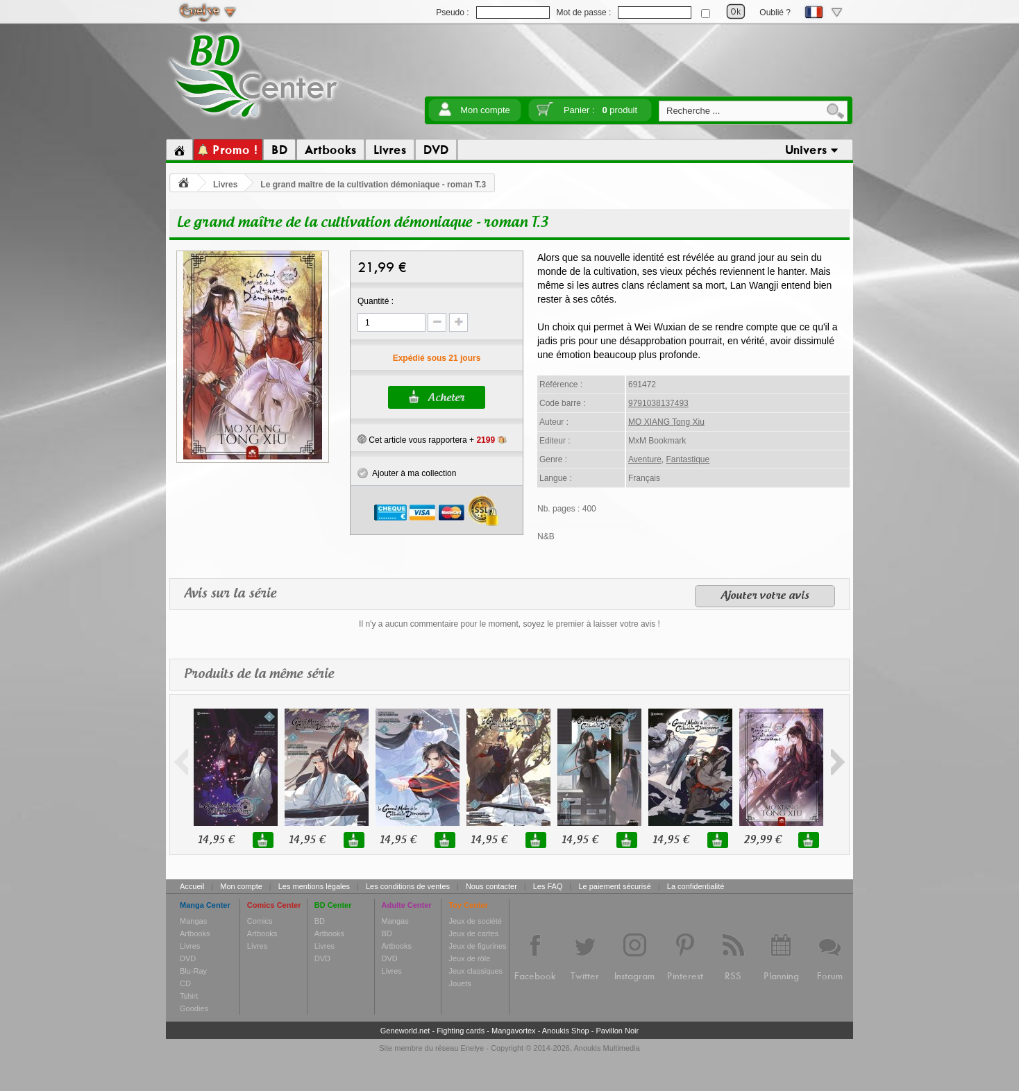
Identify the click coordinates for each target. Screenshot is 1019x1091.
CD (185, 983)
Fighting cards (461, 1030)
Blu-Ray (193, 971)
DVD (188, 958)
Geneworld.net (405, 1030)
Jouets (459, 983)
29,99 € (762, 840)
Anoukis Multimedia (606, 1048)
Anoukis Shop (565, 1030)
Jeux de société (474, 921)
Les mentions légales (314, 886)
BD (319, 921)
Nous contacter (491, 886)
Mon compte (485, 110)
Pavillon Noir (617, 1030)
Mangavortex (513, 1030)
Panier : (600, 110)
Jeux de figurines (477, 946)
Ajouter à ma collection (406, 473)
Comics (260, 921)
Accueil (192, 886)
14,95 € (216, 840)
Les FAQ (548, 886)
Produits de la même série (259, 674)
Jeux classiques (475, 971)
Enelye (473, 1048)
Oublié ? (775, 12)
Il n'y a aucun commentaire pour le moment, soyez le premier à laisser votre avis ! (509, 624)
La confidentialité (696, 886)
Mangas (193, 921)
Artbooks (195, 933)
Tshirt (189, 996)
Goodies (194, 1008)
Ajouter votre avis (765, 596)
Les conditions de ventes (408, 886)
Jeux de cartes (473, 933)
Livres (225, 184)
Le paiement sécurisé (614, 886)
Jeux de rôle (469, 958)
